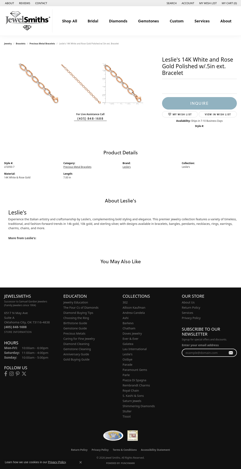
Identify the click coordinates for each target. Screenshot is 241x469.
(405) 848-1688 (90, 118)
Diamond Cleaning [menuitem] (76, 344)
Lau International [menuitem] (135, 349)
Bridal (93, 21)
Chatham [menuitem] (129, 328)
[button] (171, 3)
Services (202, 21)
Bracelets (20, 43)
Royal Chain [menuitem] (131, 390)
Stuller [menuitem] (127, 411)
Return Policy (191, 307)
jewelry (8, 43)
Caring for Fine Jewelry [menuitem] (79, 339)
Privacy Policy (191, 318)
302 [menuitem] (125, 302)
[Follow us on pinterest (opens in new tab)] (17, 373)
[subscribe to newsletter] (230, 352)
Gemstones (148, 21)
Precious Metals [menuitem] (74, 333)
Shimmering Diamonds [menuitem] (139, 406)
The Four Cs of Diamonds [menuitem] (81, 307)
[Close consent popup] (80, 462)
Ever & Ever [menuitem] (131, 339)
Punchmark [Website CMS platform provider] (128, 463)
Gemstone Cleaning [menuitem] (77, 349)
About (225, 21)
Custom (177, 21)
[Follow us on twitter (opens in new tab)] (24, 373)
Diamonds (118, 21)
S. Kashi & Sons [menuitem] (133, 396)
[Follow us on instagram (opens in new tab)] (11, 373)
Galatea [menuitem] (128, 344)
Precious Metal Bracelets (42, 43)
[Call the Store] (15, 327)
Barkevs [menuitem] (128, 323)
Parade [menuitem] (127, 365)
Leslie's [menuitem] (128, 354)
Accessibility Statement (155, 450)
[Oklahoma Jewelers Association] (132, 435)
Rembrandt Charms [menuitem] (136, 385)
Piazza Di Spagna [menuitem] (134, 380)
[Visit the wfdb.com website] (113, 435)
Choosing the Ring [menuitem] (76, 318)
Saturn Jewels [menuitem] (132, 401)
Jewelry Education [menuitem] (75, 302)
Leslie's (127, 166)
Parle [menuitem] (126, 375)
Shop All (69, 21)
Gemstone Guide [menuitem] (75, 328)
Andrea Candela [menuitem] (134, 313)
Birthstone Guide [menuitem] (75, 323)
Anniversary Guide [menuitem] (76, 354)
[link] (9, 3)
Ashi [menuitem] (126, 318)
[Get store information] (18, 332)
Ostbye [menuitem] (127, 359)
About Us (188, 302)
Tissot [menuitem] (127, 416)
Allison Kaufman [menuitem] (134, 307)
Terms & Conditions (125, 450)
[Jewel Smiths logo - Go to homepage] (27, 21)
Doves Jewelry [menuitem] (132, 333)
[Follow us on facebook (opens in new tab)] (5, 373)
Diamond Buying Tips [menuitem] (78, 313)
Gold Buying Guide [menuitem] (76, 359)
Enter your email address (200, 345)
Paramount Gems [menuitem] (135, 370)
